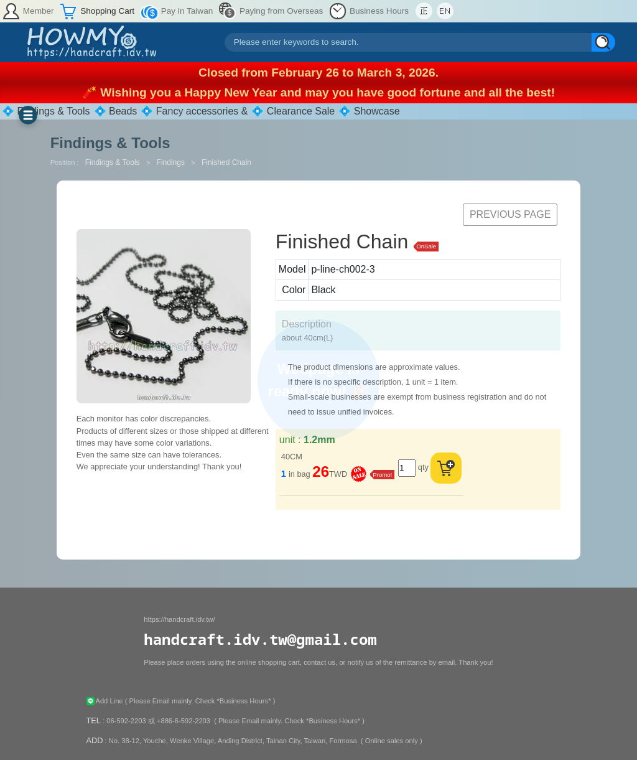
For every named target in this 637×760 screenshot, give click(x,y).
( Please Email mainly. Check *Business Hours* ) (200, 701)
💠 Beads (115, 111)
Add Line (105, 701)
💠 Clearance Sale (293, 111)
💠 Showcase (368, 111)
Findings (172, 162)
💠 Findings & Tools (46, 111)
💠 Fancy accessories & (194, 111)
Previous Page (510, 214)
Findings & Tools (113, 162)
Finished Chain (226, 162)
